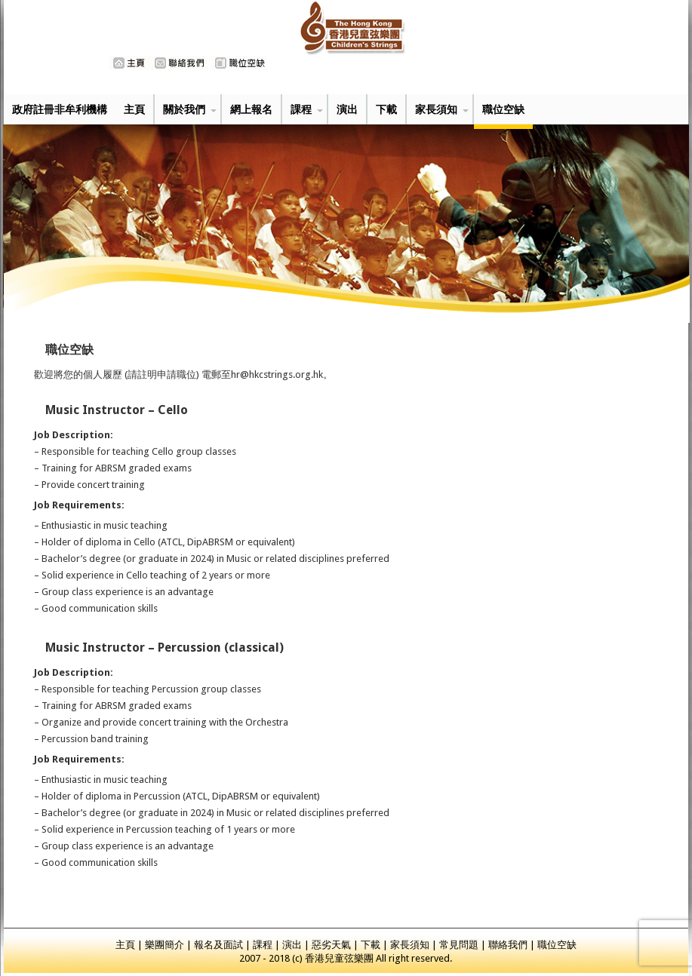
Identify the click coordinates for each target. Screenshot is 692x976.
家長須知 (436, 109)
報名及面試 (218, 944)
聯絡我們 (507, 944)
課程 (301, 109)
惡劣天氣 (331, 944)
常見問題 (458, 944)
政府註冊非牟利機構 (59, 109)
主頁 (134, 109)
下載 (386, 109)
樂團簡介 (164, 944)
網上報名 (251, 109)
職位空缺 (503, 109)
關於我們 (184, 109)
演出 (347, 109)
